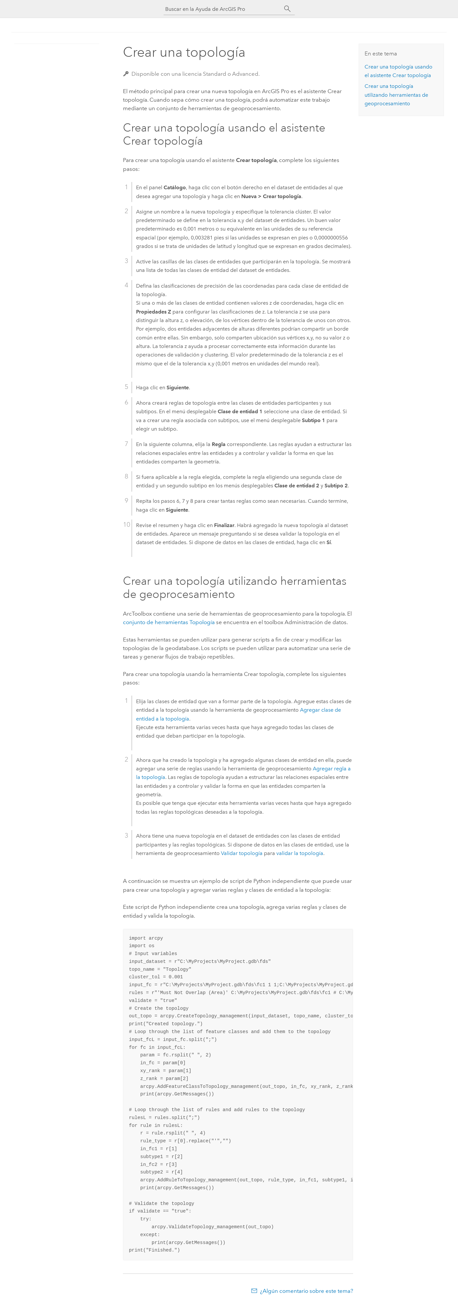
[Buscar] (287, 9)
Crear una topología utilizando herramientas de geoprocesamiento (396, 95)
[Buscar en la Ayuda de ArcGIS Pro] (223, 9)
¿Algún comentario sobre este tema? (306, 1291)
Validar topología (242, 853)
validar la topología (299, 853)
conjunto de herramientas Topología (169, 622)
